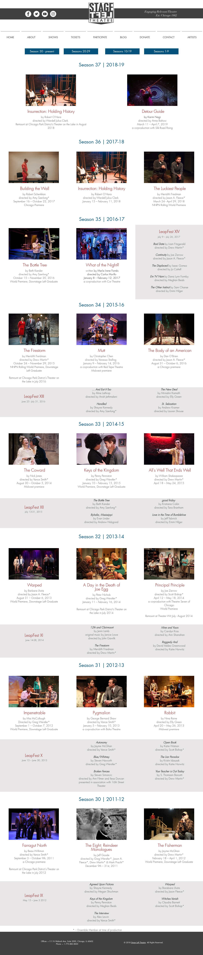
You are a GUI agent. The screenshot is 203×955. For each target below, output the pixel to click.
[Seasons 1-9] (161, 51)
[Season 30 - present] (42, 51)
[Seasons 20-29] (81, 51)
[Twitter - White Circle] (36, 14)
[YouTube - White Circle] (45, 14)
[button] (31, 36)
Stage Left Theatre (138, 942)
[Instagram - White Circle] (53, 14)
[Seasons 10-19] (122, 51)
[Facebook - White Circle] (28, 14)
